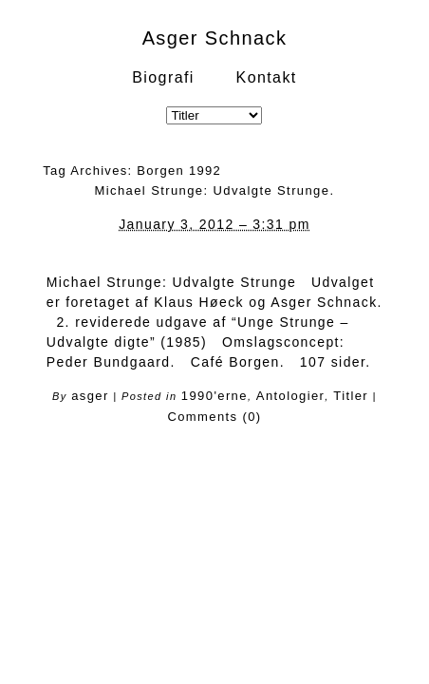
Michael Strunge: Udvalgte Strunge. (215, 190)
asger (90, 396)
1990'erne (214, 396)
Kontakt (266, 77)
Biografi (163, 77)
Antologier (291, 396)
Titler (350, 396)
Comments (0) (214, 416)
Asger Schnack (215, 38)
